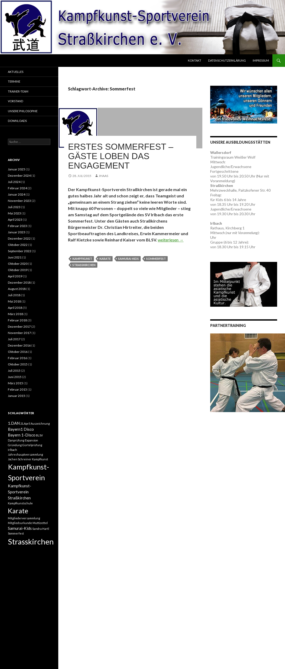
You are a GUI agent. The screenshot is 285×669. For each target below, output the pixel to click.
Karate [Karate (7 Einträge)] (18, 511)
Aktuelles (15, 71)
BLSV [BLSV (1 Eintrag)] (39, 435)
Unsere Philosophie (23, 111)
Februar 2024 (17, 188)
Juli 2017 (14, 339)
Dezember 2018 (19, 282)
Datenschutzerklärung (227, 60)
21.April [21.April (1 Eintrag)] (25, 423)
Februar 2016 (17, 358)
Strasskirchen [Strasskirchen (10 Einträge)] (31, 541)
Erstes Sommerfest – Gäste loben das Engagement (120, 156)
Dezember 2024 (19, 175)
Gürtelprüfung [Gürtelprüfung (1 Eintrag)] (32, 445)
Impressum (261, 60)
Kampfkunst (82, 258)
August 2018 (17, 289)
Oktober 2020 (18, 264)
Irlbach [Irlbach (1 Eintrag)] (12, 449)
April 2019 (15, 276)
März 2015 (15, 383)
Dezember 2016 (19, 345)
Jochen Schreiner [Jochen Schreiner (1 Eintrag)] (19, 459)
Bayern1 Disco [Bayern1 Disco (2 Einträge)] (21, 429)
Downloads (17, 120)
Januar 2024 (16, 194)
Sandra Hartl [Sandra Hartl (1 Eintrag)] (40, 528)
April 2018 (15, 308)
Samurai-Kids (128, 258)
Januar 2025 (16, 169)
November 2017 (19, 333)
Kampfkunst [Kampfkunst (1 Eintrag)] (40, 459)
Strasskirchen (84, 265)
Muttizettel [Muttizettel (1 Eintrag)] (40, 523)
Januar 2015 (16, 396)
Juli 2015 (14, 371)
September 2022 (19, 251)
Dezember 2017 (19, 326)
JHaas (103, 176)
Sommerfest (156, 258)
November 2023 (19, 201)
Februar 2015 (17, 389)
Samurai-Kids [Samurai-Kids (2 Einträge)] (20, 528)
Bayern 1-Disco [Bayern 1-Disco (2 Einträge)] (21, 435)
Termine (14, 81)
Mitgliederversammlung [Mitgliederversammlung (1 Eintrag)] (24, 518)
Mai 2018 (14, 301)
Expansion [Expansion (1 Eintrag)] (31, 440)
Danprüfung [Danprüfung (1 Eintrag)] (16, 440)
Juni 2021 (15, 257)
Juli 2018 (14, 295)
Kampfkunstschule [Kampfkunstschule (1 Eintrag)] (20, 503)
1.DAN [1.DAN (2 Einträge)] (14, 423)
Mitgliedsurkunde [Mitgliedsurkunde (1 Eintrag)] (20, 523)
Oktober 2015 (18, 364)
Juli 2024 (14, 182)
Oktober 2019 (18, 270)
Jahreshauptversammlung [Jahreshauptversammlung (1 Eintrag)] (25, 454)
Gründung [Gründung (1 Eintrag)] (15, 445)
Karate (105, 258)
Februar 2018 (17, 320)
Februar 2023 (17, 226)
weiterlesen (170, 239)
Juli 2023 (14, 207)
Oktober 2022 (18, 245)
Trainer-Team (18, 91)
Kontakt (194, 60)
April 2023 (15, 220)
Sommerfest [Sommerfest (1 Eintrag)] (16, 533)
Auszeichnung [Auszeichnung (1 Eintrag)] (40, 423)
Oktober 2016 (18, 352)
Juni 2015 (15, 377)
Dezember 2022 (19, 238)
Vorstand (15, 101)
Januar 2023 (16, 232)
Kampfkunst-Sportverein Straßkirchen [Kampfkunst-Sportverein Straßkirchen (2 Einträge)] (19, 491)
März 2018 (15, 314)
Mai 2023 (14, 213)
